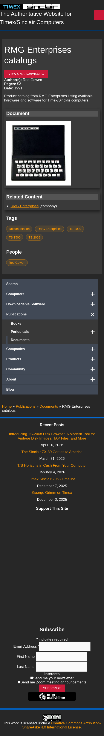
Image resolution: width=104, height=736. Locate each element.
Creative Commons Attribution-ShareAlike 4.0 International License (61, 725)
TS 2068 (34, 237)
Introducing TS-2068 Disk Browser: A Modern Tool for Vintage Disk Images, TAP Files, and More (52, 436)
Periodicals (54, 332)
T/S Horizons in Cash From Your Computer (52, 465)
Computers (52, 294)
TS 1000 (75, 229)
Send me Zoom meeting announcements (53, 682)
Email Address (26, 646)
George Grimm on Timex (52, 493)
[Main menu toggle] (99, 15)
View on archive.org (26, 73)
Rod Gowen (17, 262)
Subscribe (52, 688)
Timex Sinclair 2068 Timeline (52, 479)
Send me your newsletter (53, 678)
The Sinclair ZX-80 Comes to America (52, 452)
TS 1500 (15, 237)
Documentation (19, 229)
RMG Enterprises (24, 206)
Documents (20, 340)
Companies (52, 349)
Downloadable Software (52, 304)
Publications (52, 314)
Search (12, 284)
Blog (10, 389)
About (52, 379)
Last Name (26, 667)
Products (52, 359)
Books (16, 323)
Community (52, 369)
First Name (26, 657)
